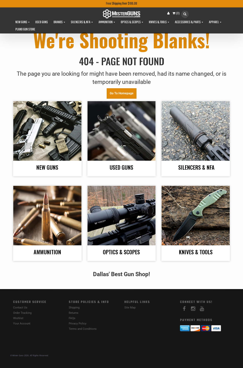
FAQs (72, 318)
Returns (73, 313)
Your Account (21, 323)
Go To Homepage (121, 93)
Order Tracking (22, 313)
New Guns (22, 22)
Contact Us (20, 307)
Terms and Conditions (83, 329)
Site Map (130, 307)
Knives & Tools (159, 22)
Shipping (74, 307)
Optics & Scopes (132, 22)
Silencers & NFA (82, 22)
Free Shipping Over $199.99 (121, 3)
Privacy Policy (77, 323)
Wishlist (18, 318)
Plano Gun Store (25, 30)
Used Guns (41, 22)
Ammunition (107, 22)
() (176, 13)
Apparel (215, 22)
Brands (59, 22)
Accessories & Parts (189, 22)
